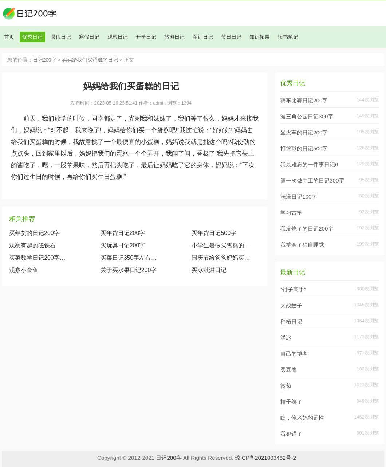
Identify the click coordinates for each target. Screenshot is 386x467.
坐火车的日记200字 (304, 132)
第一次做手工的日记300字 (312, 180)
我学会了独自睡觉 (302, 245)
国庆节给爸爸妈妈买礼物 (222, 258)
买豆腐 (288, 369)
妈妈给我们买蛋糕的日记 (90, 60)
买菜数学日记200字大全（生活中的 (39, 258)
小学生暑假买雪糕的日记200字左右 (222, 245)
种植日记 (291, 321)
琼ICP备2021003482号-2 (265, 458)
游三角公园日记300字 (306, 116)
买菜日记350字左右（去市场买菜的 (131, 258)
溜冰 (285, 337)
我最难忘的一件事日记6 (309, 164)
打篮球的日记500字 (304, 148)
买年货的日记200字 (34, 233)
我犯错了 (291, 434)
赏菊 (285, 385)
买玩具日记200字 (123, 245)
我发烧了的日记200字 (306, 228)
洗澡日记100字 (298, 196)
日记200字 (44, 60)
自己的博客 (294, 353)
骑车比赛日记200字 (304, 100)
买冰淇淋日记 (209, 270)
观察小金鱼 (23, 270)
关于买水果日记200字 (129, 270)
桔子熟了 (291, 402)
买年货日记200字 (123, 233)
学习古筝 (291, 212)
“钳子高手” (293, 289)
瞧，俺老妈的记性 (302, 418)
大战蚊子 (291, 305)
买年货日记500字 (214, 233)
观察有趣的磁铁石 (32, 245)
